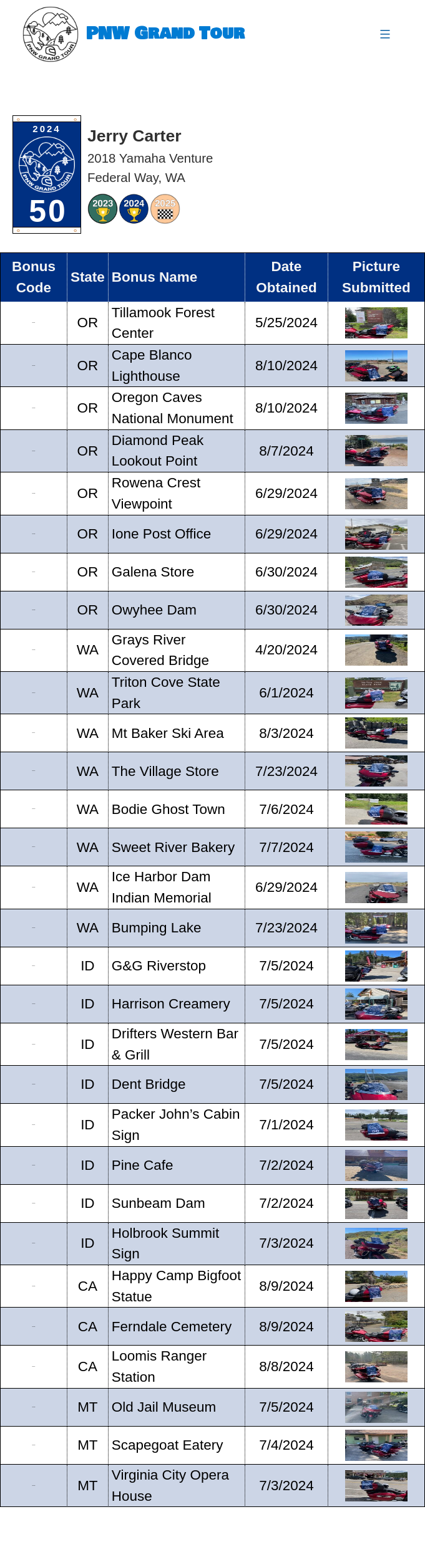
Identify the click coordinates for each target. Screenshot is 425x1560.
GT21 (33, 1124)
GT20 (33, 1084)
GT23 (33, 1203)
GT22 (33, 1165)
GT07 (33, 571)
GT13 (33, 808)
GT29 (33, 1445)
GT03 (33, 408)
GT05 (33, 493)
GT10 (33, 692)
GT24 (33, 1243)
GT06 (33, 533)
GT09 (33, 649)
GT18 (33, 1003)
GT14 (33, 846)
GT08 (33, 609)
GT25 (33, 1286)
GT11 (33, 732)
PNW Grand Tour (165, 34)
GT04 (33, 450)
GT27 (33, 1366)
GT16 (33, 927)
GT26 (33, 1326)
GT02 (33, 365)
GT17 (33, 965)
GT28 (33, 1407)
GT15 (33, 887)
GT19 (33, 1043)
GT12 (33, 770)
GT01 (33, 322)
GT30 (33, 1485)
